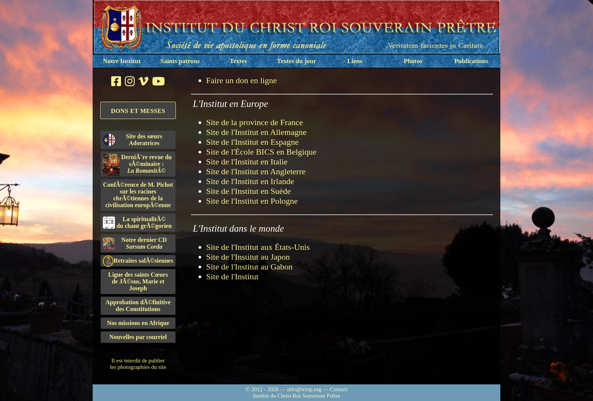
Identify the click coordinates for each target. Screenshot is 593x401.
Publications (471, 61)
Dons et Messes (138, 111)
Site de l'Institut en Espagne (252, 142)
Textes (238, 61)
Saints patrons (180, 61)
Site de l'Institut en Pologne (252, 201)
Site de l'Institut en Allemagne (256, 132)
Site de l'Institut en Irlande (250, 181)
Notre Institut (121, 61)
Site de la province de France (254, 122)
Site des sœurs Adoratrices (132, 139)
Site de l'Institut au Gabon (249, 266)
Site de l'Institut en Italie (246, 161)
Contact (339, 389)
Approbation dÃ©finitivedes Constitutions (138, 305)
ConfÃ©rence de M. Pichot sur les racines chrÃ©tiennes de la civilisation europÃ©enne (138, 194)
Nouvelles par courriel (138, 337)
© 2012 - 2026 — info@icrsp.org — (287, 389)
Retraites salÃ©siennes (138, 260)
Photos (413, 61)
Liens (354, 61)
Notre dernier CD (135, 243)
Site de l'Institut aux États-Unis (258, 247)
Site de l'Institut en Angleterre (256, 171)
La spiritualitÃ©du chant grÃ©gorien (137, 222)
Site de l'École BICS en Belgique (261, 151)
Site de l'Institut (232, 276)
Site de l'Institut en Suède (248, 191)
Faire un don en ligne (241, 80)
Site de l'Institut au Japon (248, 257)
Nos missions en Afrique (138, 323)
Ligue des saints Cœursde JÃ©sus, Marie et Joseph (138, 281)
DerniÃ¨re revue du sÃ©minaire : (137, 165)
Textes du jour (296, 61)
